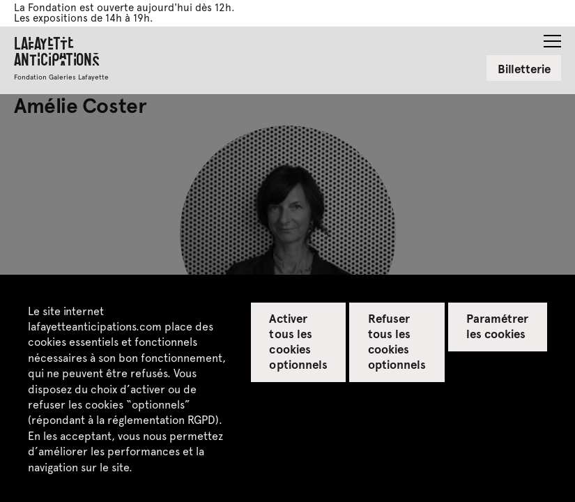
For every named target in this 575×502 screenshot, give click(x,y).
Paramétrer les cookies (497, 326)
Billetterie (524, 68)
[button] (552, 37)
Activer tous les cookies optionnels (298, 341)
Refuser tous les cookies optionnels (397, 341)
